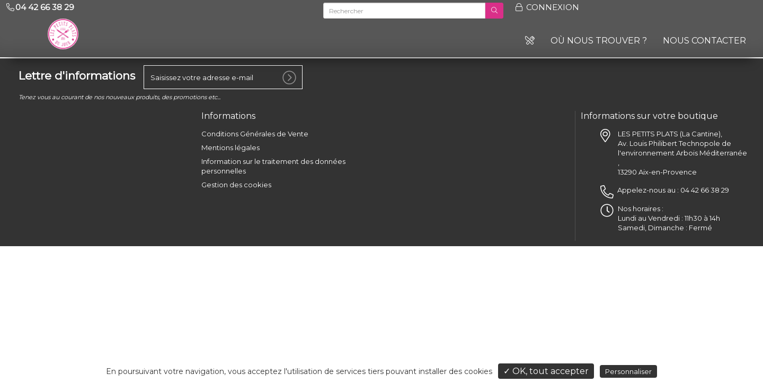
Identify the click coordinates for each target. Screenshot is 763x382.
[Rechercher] (404, 11)
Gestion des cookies (236, 182)
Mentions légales (230, 145)
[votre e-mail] (223, 74)
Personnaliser (628, 371)
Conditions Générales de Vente (254, 131)
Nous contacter (704, 41)
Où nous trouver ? (599, 41)
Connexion (546, 7)
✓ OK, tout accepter (546, 371)
